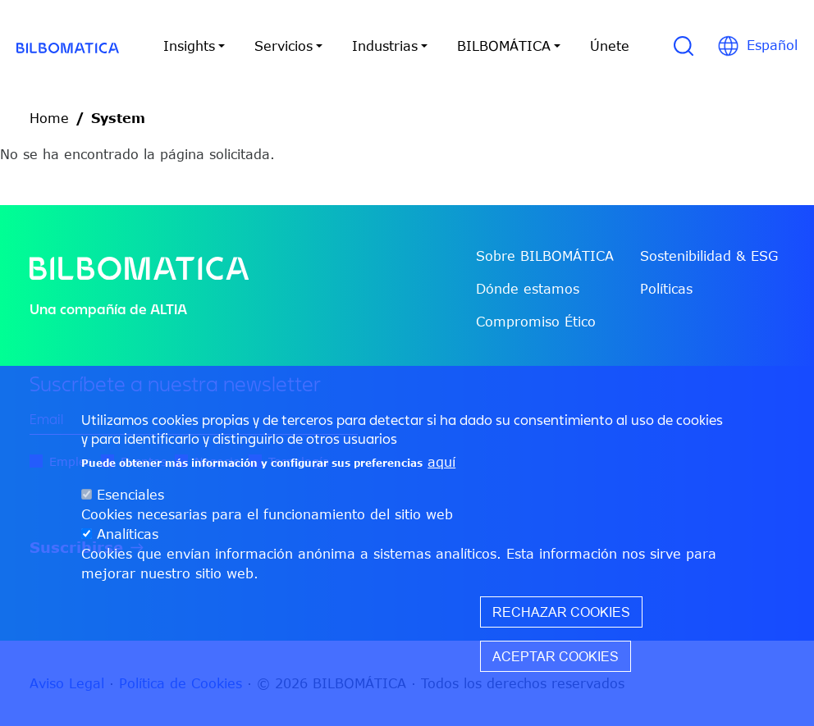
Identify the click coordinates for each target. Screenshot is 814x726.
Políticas (666, 288)
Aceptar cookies (555, 656)
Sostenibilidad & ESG (709, 256)
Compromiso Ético (536, 321)
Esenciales (130, 494)
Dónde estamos (527, 288)
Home (49, 118)
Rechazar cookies (561, 612)
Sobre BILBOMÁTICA (545, 256)
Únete (609, 46)
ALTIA (168, 309)
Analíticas (127, 534)
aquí (441, 461)
